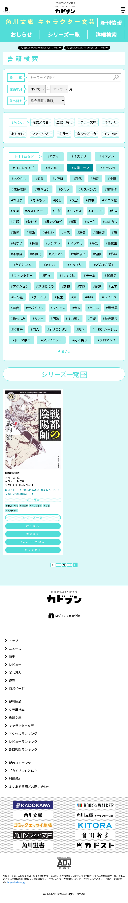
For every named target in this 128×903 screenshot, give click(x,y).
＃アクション (36, 505)
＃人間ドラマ (12, 510)
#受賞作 (110, 189)
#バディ (53, 156)
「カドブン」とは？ (23, 770)
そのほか (110, 133)
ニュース (15, 648)
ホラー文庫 (88, 122)
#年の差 (17, 297)
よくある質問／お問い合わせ (29, 786)
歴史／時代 (64, 122)
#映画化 (36, 253)
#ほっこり (95, 210)
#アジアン (56, 253)
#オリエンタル (57, 329)
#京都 (15, 221)
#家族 (97, 286)
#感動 (73, 221)
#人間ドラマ (80, 167)
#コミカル (110, 221)
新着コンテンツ (20, 762)
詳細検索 (106, 34)
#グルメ (64, 189)
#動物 (65, 286)
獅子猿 (20, 481)
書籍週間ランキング (23, 749)
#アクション (20, 286)
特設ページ (17, 688)
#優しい (48, 232)
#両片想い (78, 253)
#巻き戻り (110, 318)
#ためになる (22, 264)
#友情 (81, 232)
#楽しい (49, 264)
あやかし (17, 133)
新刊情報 (111, 23)
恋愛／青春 (41, 122)
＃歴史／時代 (12, 505)
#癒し (57, 200)
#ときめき (74, 210)
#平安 (94, 243)
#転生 (59, 297)
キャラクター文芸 (21, 725)
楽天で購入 (33, 550)
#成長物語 (19, 189)
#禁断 (91, 318)
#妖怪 (15, 232)
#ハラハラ (108, 167)
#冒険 (97, 253)
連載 (12, 680)
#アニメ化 (109, 200)
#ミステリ (79, 156)
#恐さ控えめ (45, 286)
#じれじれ (67, 275)
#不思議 (16, 253)
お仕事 (64, 133)
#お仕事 (17, 200)
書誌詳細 (33, 534)
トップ (13, 640)
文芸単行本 (17, 709)
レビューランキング (23, 741)
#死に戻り (79, 340)
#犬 (74, 297)
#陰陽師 (99, 232)
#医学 (113, 286)
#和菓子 (17, 329)
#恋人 (35, 329)
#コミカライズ (23, 167)
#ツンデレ (53, 243)
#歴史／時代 (53, 221)
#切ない (16, 243)
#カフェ (38, 318)
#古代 (65, 232)
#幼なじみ (18, 318)
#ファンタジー (22, 275)
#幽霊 (95, 178)
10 (69, 565)
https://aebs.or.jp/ (16, 882)
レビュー (15, 664)
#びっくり (38, 297)
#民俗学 (110, 275)
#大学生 (90, 221)
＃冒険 (46, 505)
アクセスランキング (23, 733)
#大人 (76, 307)
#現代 (77, 178)
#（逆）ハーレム (105, 329)
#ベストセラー (35, 210)
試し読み (33, 526)
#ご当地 (58, 178)
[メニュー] (123, 10)
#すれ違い (73, 318)
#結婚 (31, 232)
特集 (12, 656)
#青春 (90, 200)
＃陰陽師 (24, 505)
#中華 (112, 178)
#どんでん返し (104, 264)
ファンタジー (41, 133)
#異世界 (111, 307)
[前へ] (52, 565)
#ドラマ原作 (21, 340)
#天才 (80, 329)
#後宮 (74, 200)
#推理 (14, 210)
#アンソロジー (51, 340)
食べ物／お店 (86, 133)
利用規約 (15, 778)
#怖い (113, 253)
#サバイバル (35, 307)
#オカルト (52, 167)
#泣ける (31, 221)
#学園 (81, 286)
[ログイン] (6, 10)
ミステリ (110, 122)
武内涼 (15, 477)
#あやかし (19, 178)
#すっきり (74, 264)
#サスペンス (87, 189)
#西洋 (46, 275)
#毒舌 (15, 307)
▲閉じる (64, 351)
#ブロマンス (106, 340)
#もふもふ (38, 200)
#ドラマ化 (75, 243)
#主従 (56, 210)
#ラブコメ (109, 297)
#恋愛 (39, 178)
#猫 (114, 232)
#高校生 (111, 243)
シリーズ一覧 (64, 34)
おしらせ (21, 34)
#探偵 (34, 243)
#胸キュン (42, 189)
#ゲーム (93, 307)
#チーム (89, 275)
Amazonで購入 (33, 542)
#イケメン (107, 156)
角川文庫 (15, 717)
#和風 (113, 210)
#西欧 (55, 318)
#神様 (89, 297)
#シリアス (57, 307)
